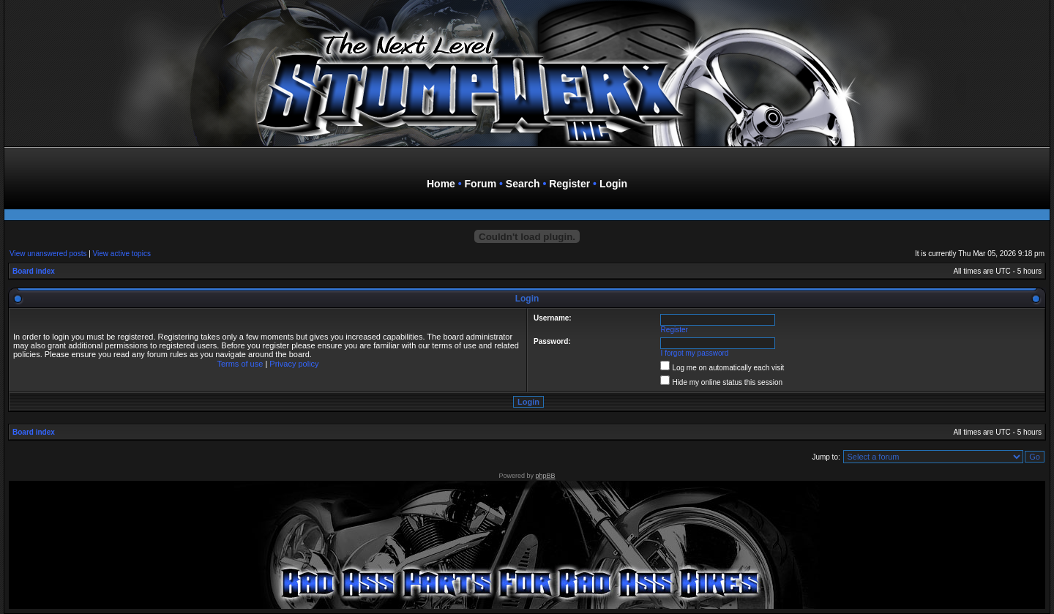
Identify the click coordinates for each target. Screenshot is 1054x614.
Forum (481, 184)
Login (613, 184)
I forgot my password (695, 353)
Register (569, 184)
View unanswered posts (48, 254)
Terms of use (240, 363)
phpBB (546, 475)
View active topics (122, 254)
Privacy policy (293, 363)
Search (523, 184)
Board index (33, 271)
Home (441, 184)
